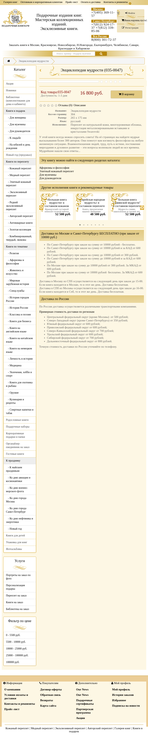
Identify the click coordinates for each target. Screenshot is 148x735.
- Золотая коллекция (18, 229)
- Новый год (14, 528)
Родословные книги (17, 419)
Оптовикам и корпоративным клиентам (41, 2)
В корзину (127, 94)
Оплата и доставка (90, 2)
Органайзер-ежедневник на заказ (17, 445)
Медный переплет (42, 728)
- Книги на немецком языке (19, 350)
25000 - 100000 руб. (17, 655)
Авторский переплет (100, 728)
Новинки (11, 90)
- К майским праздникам (14, 469)
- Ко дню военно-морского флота (17, 489)
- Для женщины (16, 117)
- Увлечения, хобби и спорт (19, 374)
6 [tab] (99, 225)
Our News (82, 689)
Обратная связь (50, 694)
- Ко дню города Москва (16, 500)
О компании (12, 689)
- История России (17, 307)
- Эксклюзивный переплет (16, 194)
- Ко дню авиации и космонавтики (18, 479)
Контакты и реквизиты (116, 2)
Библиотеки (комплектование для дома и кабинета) (18, 101)
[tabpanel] (56, 207)
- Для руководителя (18, 131)
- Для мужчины (16, 124)
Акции (80, 718)
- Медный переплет (18, 175)
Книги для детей (15, 535)
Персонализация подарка (15, 587)
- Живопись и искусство (15, 272)
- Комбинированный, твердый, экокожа (19, 238)
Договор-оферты (51, 689)
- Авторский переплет (19, 216)
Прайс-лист (72, 2)
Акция (9, 83)
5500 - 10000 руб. (16, 641)
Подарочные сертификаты (85, 702)
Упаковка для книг (16, 542)
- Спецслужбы (15, 290)
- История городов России (17, 299)
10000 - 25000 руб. (16, 648)
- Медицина (13, 365)
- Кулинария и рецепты (15, 401)
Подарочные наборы (17, 426)
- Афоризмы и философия (15, 262)
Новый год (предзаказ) (19, 154)
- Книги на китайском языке (19, 340)
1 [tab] (80, 225)
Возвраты (46, 700)
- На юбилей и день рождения (18, 146)
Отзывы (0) (65, 105)
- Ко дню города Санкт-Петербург (16, 510)
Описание (80, 105)
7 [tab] (103, 225)
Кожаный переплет (17, 728)
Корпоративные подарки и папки (15, 435)
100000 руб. (12, 662)
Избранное (119, 700)
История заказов (123, 694)
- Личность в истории (19, 358)
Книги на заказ (14, 602)
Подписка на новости (126, 705)
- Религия (12, 253)
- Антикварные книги (19, 222)
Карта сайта (48, 705)
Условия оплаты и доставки (16, 696)
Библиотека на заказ (17, 609)
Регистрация (130, 27)
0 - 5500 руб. (13, 635)
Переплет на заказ (16, 595)
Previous (41, 208)
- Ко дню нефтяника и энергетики (19, 520)
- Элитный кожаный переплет (18, 183)
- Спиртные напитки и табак (19, 411)
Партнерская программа (84, 711)
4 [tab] (91, 225)
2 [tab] (84, 225)
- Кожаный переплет (18, 168)
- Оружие (12, 392)
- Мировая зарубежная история (17, 282)
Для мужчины (47, 174)
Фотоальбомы (14, 549)
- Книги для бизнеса (18, 321)
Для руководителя (50, 178)
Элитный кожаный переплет (56, 171)
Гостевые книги (15, 453)
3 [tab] (88, 225)
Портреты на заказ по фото (18, 577)
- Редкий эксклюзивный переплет (14, 206)
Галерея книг (10, 2)
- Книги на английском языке (16, 330)
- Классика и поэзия (18, 314)
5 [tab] (95, 225)
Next (142, 208)
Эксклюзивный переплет (70, 728)
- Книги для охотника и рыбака (19, 384)
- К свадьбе (13, 137)
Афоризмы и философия (54, 167)
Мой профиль (121, 689)
